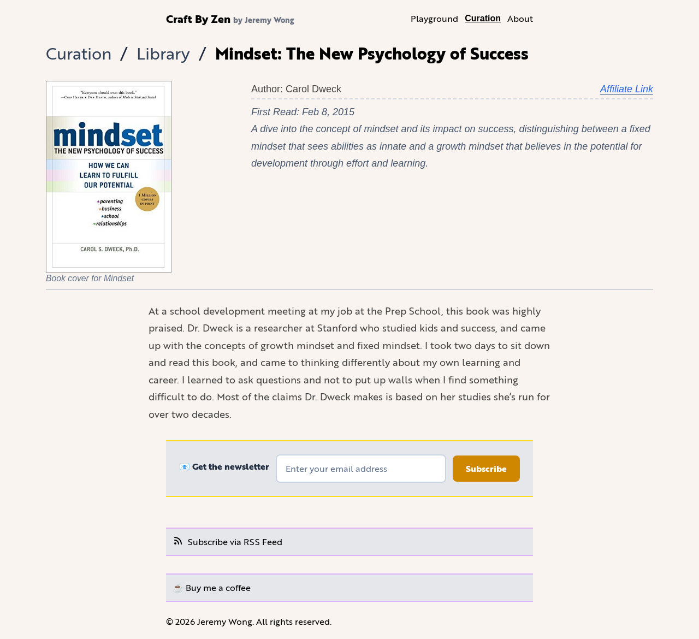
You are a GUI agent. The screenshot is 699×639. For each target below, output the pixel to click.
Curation (483, 18)
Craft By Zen (198, 18)
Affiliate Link (626, 89)
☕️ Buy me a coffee (212, 587)
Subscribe (486, 468)
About (520, 18)
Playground (434, 18)
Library (163, 53)
